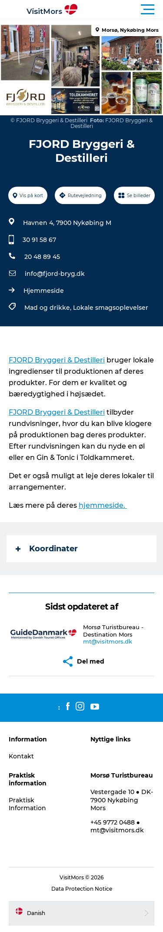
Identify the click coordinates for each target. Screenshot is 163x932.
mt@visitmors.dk (107, 641)
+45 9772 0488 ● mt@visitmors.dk (117, 826)
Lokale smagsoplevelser (110, 308)
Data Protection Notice (81, 888)
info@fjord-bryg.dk (55, 274)
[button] (120, 9)
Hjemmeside (43, 291)
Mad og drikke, (48, 308)
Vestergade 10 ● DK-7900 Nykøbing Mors (121, 799)
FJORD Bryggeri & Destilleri (57, 360)
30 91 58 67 (39, 240)
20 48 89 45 (42, 257)
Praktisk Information (27, 804)
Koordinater (47, 548)
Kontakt (21, 756)
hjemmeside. (103, 505)
